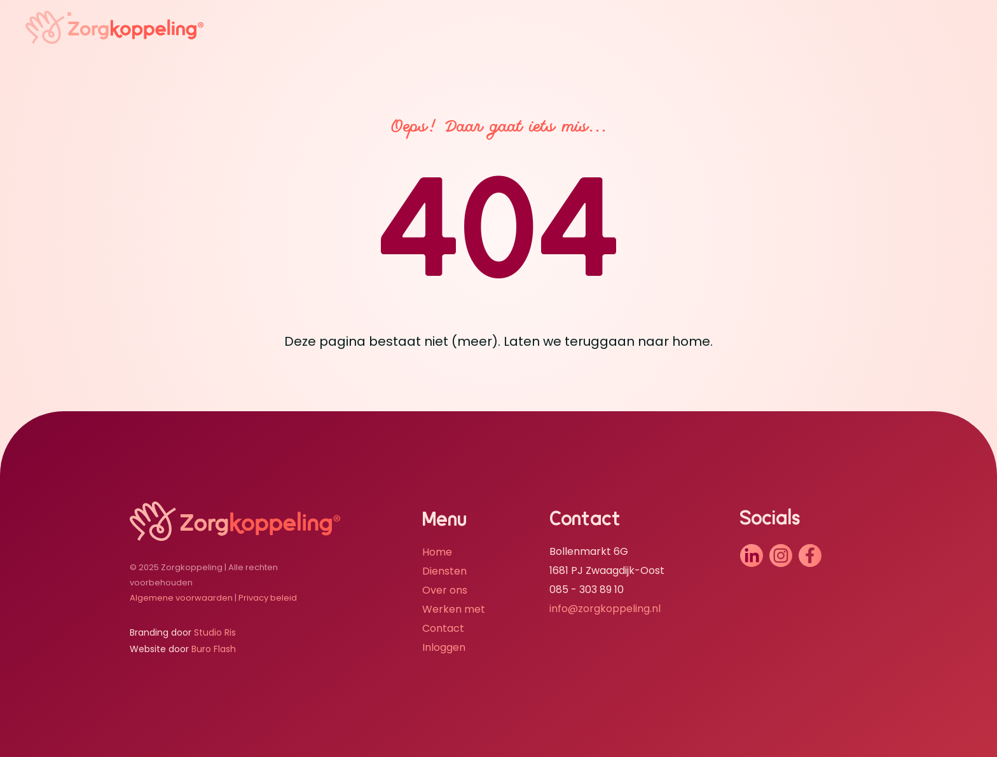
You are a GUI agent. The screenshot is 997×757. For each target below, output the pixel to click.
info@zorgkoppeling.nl (605, 608)
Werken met (453, 609)
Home (437, 552)
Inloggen (443, 647)
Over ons (444, 590)
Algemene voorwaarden (181, 598)
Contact (443, 628)
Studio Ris (215, 632)
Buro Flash (213, 649)
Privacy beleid (267, 598)
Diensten (444, 571)
